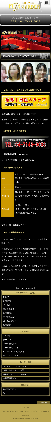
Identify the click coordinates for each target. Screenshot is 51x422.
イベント (7, 336)
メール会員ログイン (11, 348)
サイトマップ (25, 408)
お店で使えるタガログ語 (13, 370)
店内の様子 (8, 313)
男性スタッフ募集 (10, 356)
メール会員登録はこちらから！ (14, 279)
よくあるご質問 (9, 321)
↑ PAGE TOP (43, 402)
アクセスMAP (9, 317)
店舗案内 (7, 301)
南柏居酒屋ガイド (10, 378)
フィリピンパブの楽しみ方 (14, 366)
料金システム (9, 309)
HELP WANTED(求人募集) (14, 352)
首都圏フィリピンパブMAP (14, 374)
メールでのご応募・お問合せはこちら (17, 160)
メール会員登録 (9, 344)
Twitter (6, 393)
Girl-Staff (35, 418)
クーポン (7, 340)
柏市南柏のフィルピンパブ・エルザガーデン (26, 411)
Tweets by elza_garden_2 (25, 288)
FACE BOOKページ (11, 389)
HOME (6, 297)
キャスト (7, 305)
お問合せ (7, 325)
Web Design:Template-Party (21, 418)
